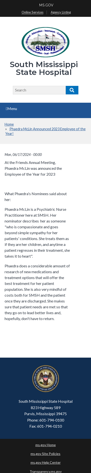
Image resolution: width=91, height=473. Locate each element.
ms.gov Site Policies (45, 454)
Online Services (32, 12)
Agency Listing (61, 12)
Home (9, 124)
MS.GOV (46, 5)
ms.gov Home (45, 445)
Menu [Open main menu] (11, 108)
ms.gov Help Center (46, 462)
